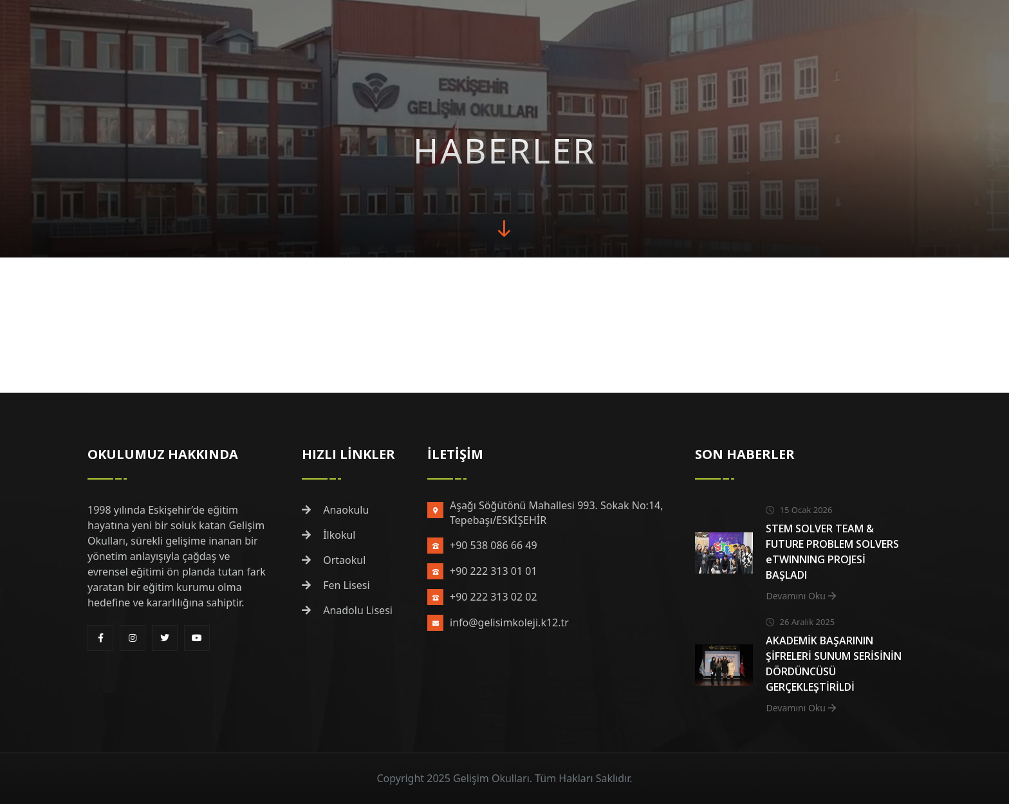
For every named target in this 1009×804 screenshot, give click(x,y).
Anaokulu (335, 510)
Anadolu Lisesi (347, 610)
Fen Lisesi (336, 585)
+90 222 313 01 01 (493, 571)
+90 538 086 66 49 (493, 545)
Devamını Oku (800, 596)
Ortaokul (334, 560)
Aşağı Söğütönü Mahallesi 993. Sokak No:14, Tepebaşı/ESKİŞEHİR (556, 512)
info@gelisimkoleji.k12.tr (509, 622)
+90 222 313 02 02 (493, 597)
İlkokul (329, 535)
